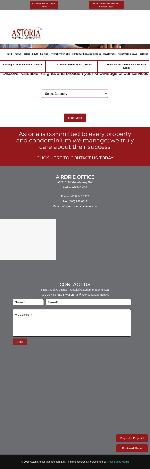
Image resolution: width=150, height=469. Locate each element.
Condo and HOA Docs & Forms (74, 64)
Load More (75, 117)
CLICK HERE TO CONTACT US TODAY (75, 157)
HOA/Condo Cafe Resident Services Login (126, 66)
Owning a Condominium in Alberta (22, 64)
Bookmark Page (132, 448)
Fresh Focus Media (118, 461)
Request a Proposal (132, 438)
